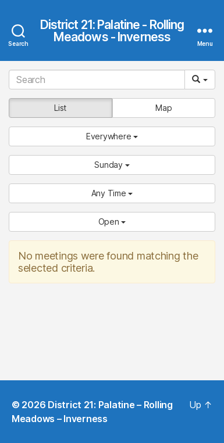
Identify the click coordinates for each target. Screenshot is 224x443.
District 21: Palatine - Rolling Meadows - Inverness (112, 31)
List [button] (60, 108)
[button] (112, 136)
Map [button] (163, 108)
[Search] (97, 79)
